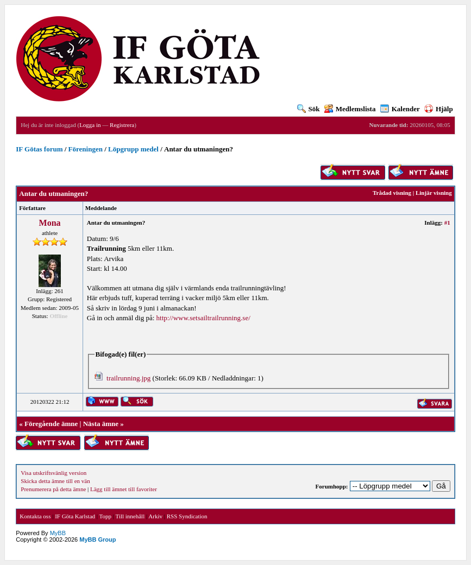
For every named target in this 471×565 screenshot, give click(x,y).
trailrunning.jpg (128, 378)
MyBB (58, 533)
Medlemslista (350, 109)
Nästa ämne (100, 424)
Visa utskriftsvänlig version (53, 472)
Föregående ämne (51, 424)
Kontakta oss (35, 516)
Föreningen (85, 149)
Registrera (122, 125)
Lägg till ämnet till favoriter (123, 489)
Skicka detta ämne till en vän (55, 481)
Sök (308, 109)
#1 (447, 222)
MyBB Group (97, 539)
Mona (50, 222)
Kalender (400, 109)
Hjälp (438, 109)
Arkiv (155, 516)
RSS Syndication (187, 516)
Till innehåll (130, 516)
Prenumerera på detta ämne (53, 489)
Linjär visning (434, 192)
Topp (105, 516)
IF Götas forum (39, 149)
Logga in (90, 125)
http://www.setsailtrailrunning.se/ (203, 318)
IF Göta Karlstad (75, 516)
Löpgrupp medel (133, 149)
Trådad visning (392, 192)
